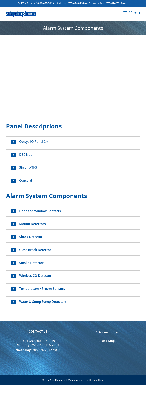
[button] (73, 142)
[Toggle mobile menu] (131, 13)
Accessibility (108, 332)
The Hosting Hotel (94, 380)
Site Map (108, 341)
